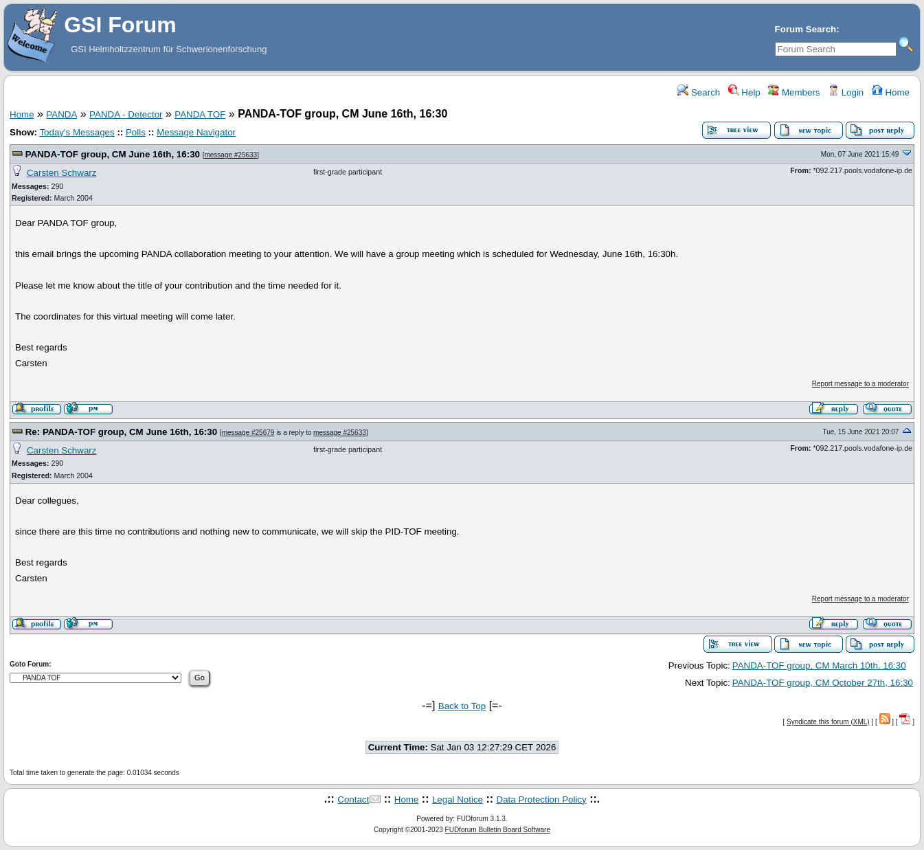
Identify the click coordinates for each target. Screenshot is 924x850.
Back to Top (462, 706)
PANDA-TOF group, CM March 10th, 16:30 (819, 665)
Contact (353, 799)
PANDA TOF (199, 114)
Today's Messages (76, 132)
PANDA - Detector (125, 114)
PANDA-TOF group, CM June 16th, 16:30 (114, 154)
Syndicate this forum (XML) (828, 722)
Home (891, 92)
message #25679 (248, 432)
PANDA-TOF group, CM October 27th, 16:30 (822, 683)
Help (744, 92)
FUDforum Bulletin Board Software (497, 830)
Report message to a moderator (860, 384)
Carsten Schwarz (61, 173)
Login (846, 92)
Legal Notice (457, 799)
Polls (136, 132)
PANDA (61, 114)
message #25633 (230, 155)
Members (794, 92)
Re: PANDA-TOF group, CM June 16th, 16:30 (122, 432)
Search (698, 92)
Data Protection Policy (542, 799)
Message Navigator (196, 132)
